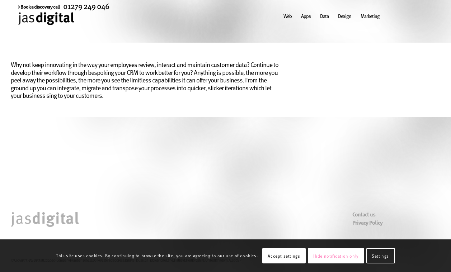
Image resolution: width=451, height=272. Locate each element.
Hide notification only (336, 256)
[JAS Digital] (46, 26)
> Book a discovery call (39, 6)
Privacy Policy (367, 222)
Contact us (363, 214)
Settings (380, 256)
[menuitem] (39, 6)
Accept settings (284, 256)
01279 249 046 (86, 5)
